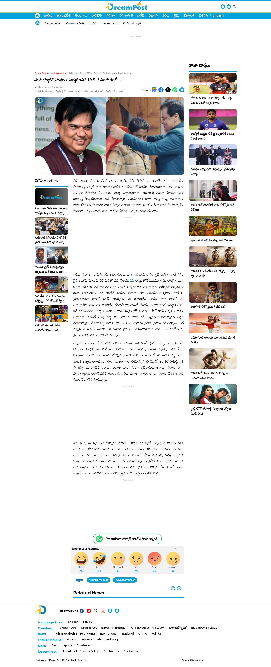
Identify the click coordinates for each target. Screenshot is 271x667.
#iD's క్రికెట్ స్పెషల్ (132, 23)
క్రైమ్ (176, 15)
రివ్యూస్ (153, 15)
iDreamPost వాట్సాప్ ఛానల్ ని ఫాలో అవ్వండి (131, 539)
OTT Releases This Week (147, 628)
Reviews (87, 640)
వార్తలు (48, 15)
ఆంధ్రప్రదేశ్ (64, 15)
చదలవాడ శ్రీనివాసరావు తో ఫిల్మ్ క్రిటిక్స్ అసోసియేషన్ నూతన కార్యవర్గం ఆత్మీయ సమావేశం (51, 240)
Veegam (199, 660)
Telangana (87, 634)
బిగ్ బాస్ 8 (126, 15)
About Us (69, 651)
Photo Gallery (106, 640)
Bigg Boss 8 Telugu (204, 628)
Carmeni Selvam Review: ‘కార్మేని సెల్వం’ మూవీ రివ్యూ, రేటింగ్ (51, 211)
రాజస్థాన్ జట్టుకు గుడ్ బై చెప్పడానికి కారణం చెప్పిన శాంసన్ (212, 136)
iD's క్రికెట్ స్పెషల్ (178, 628)
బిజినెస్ (203, 15)
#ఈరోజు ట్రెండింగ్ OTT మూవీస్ (81, 23)
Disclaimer (131, 651)
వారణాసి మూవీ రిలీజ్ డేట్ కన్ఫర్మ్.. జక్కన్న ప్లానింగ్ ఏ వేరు (213, 273)
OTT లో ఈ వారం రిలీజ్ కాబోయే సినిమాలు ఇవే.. (48, 328)
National (128, 634)
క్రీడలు (165, 15)
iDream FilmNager (114, 628)
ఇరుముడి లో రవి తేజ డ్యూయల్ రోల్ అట (212, 240)
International (108, 634)
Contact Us (111, 651)
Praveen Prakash (125, 580)
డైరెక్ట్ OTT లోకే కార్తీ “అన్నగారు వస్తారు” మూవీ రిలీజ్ (211, 411)
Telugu (87, 622)
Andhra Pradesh (99, 580)
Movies (72, 640)
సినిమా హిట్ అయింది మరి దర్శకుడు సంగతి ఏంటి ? (213, 340)
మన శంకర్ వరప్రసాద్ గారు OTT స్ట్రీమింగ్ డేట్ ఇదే (212, 207)
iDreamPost (89, 628)
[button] (179, 588)
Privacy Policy (89, 651)
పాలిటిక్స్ (96, 15)
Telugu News (41, 73)
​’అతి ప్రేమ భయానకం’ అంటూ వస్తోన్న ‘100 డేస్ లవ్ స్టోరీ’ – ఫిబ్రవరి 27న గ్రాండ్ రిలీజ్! (51, 298)
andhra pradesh (58, 73)
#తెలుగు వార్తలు (53, 23)
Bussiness (84, 645)
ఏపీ (132, 280)
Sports (67, 645)
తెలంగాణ (81, 15)
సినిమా (111, 15)
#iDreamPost (109, 23)
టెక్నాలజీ (189, 15)
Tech (55, 645)
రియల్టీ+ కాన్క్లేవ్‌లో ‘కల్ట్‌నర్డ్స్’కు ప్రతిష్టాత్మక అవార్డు (213, 171)
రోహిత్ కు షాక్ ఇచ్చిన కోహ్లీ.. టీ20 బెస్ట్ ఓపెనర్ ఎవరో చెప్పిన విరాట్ (211, 100)
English (218, 15)
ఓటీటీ (140, 15)
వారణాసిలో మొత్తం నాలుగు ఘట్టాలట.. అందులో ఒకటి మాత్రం (210, 375)
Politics (156, 634)
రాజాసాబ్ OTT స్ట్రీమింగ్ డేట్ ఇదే (208, 306)
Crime (142, 634)
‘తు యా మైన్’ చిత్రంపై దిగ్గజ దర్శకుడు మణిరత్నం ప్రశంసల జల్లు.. (50, 269)
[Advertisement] (135, 46)
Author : (49, 87)
